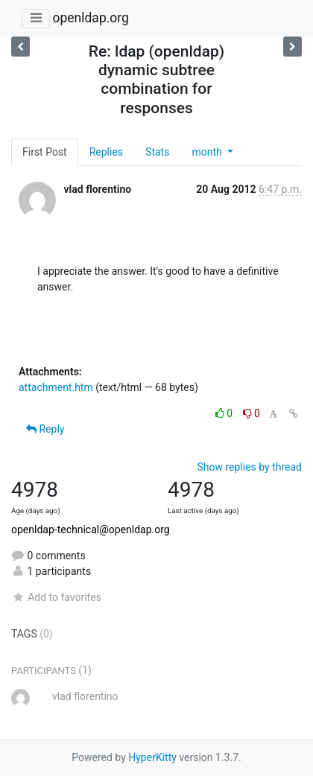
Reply (45, 429)
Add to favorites (56, 597)
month (208, 152)
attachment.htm (56, 387)
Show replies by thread (249, 467)
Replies (106, 152)
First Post (44, 152)
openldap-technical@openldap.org (90, 529)
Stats (157, 152)
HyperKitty (152, 757)
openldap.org (90, 17)
